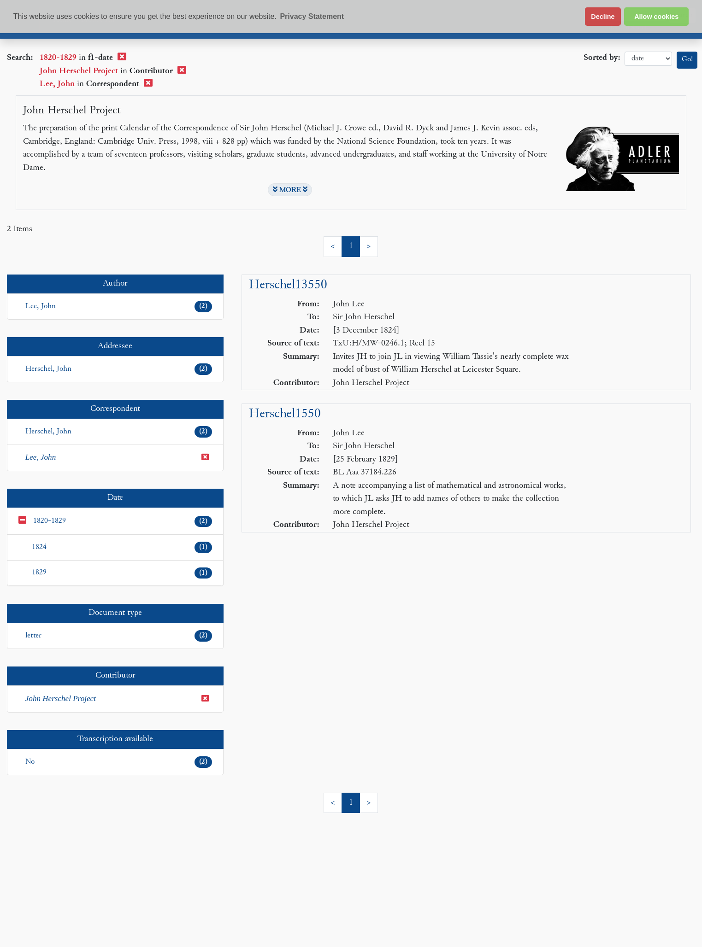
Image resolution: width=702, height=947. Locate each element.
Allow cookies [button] (656, 16)
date (648, 59)
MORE (290, 190)
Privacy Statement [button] (312, 16)
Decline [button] (602, 16)
